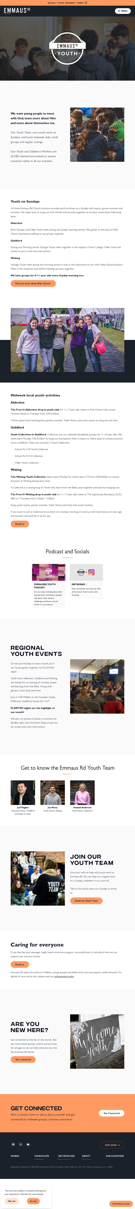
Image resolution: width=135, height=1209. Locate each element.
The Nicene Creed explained (90, 1183)
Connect (14, 1169)
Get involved (66, 1156)
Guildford (110, 1159)
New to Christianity (19, 1162)
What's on (62, 1175)
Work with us (64, 1172)
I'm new (15, 1156)
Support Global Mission (64, 1167)
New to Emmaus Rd (19, 1166)
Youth (37, 1172)
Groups (37, 1181)
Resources (62, 1178)
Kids (36, 1169)
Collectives (39, 1159)
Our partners (87, 1172)
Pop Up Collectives (42, 1162)
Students (38, 1175)
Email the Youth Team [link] (86, 900)
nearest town (67, 2)
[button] (123, 11)
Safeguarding (87, 1175)
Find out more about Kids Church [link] (33, 283)
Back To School (64, 1185)
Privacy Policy (87, 1178)
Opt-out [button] (11, 1201)
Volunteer (62, 1162)
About (86, 1156)
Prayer (37, 1166)
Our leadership (88, 1169)
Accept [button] (33, 1201)
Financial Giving (64, 1159)
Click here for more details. (32, 1194)
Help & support (64, 1181)
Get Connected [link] (112, 1113)
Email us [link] (19, 524)
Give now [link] (112, 1145)
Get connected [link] (23, 1059)
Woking (109, 1162)
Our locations (88, 1162)
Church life (41, 1156)
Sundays (37, 1178)
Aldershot (110, 1166)
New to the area (18, 1159)
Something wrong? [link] (121, 1204)
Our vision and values (91, 1166)
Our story (86, 1159)
